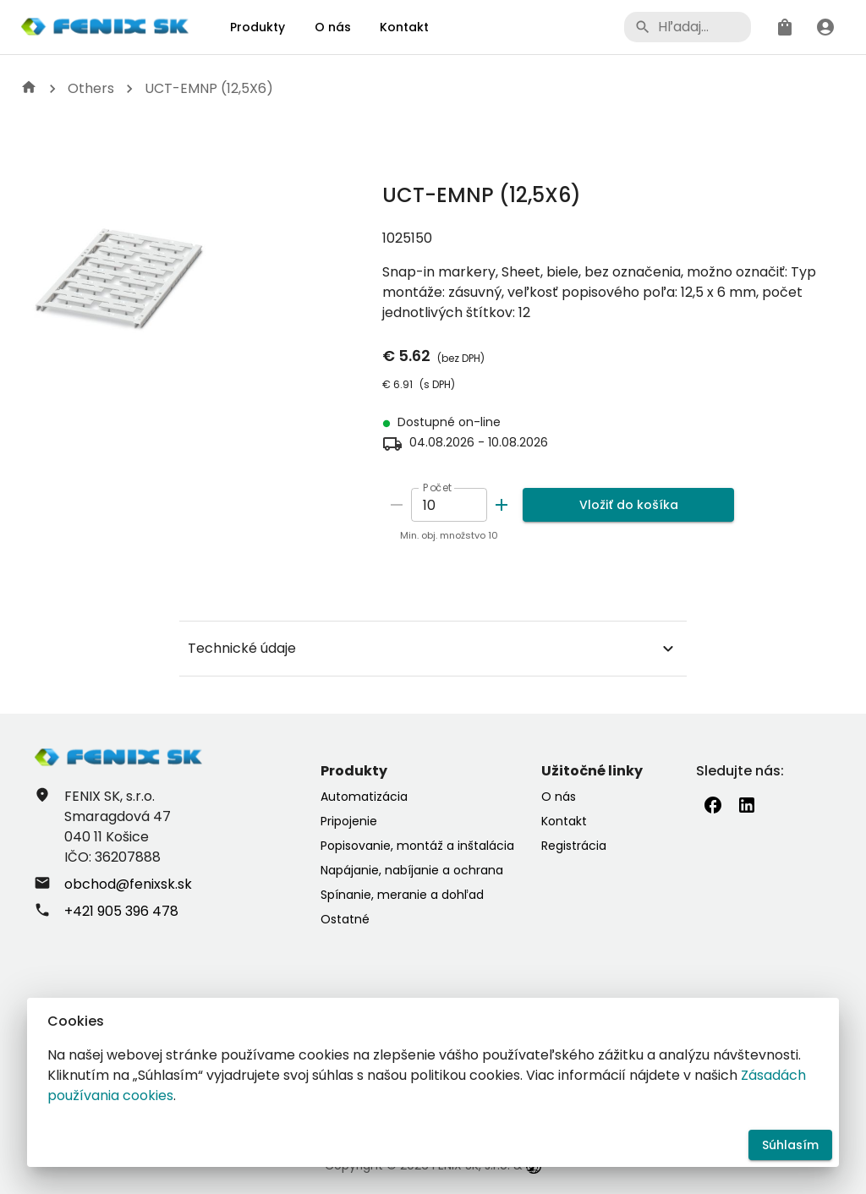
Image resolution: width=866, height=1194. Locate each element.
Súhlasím (790, 1145)
